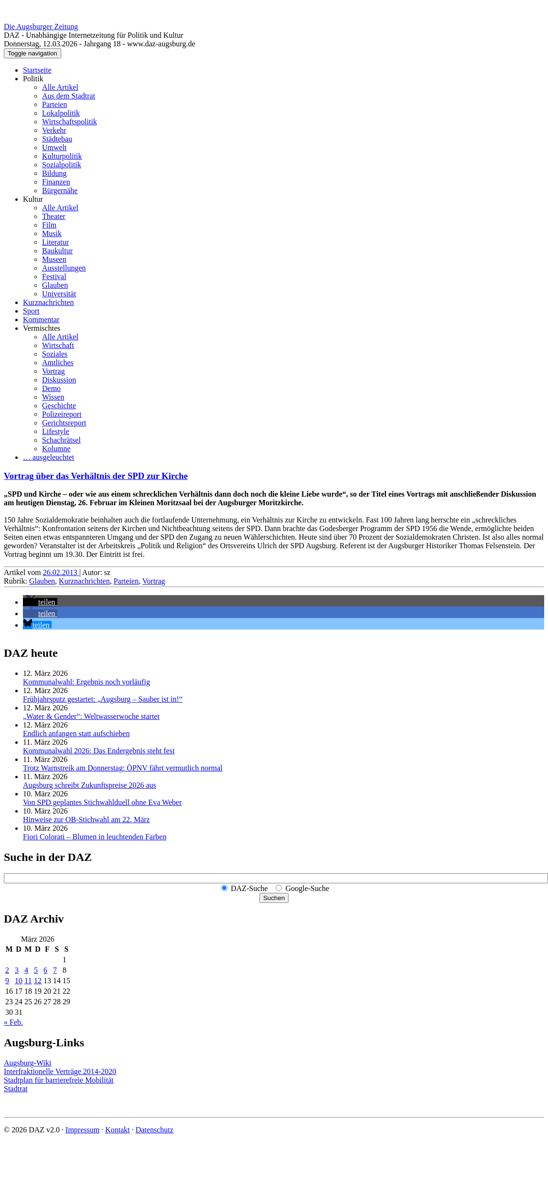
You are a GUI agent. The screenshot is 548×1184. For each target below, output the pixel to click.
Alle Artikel (60, 87)
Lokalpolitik (61, 113)
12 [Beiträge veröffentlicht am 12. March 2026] (38, 981)
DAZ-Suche (249, 888)
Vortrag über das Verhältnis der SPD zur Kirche (96, 476)
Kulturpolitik (62, 156)
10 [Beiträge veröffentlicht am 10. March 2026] (18, 981)
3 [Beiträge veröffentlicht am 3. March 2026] (17, 970)
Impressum (82, 1130)
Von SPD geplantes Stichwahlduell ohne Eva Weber (102, 802)
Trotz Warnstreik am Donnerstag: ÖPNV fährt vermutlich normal (122, 768)
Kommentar (41, 319)
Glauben (55, 285)
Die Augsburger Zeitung (41, 26)
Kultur (33, 199)
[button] (40, 602)
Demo (51, 388)
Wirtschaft (58, 345)
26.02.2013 (61, 572)
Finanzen (56, 182)
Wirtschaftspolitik (69, 122)
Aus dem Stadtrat (68, 96)
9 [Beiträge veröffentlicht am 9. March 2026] (7, 981)
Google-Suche (307, 888)
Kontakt (117, 1130)
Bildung (54, 173)
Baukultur (57, 251)
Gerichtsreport (64, 423)
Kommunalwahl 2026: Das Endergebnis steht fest (98, 751)
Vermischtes (41, 328)
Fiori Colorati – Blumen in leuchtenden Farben (94, 837)
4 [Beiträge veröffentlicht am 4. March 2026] (26, 970)
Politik (33, 79)
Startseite (37, 70)
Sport (31, 311)
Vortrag (53, 371)
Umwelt (54, 147)
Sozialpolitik (61, 165)
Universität (59, 294)
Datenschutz (154, 1130)
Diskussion (59, 380)
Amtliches (58, 362)
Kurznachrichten (48, 302)
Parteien (54, 104)
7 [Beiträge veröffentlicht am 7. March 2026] (55, 970)
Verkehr (54, 130)
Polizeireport (62, 414)
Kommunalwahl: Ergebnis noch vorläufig (86, 682)
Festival (54, 276)
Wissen (53, 397)
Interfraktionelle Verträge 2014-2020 (60, 1071)
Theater (53, 216)
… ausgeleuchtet (48, 457)
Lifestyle (55, 431)
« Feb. (13, 1022)
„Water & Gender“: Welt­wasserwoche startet (91, 716)
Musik (52, 233)
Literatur (55, 242)
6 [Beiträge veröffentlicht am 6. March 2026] (45, 970)
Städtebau (57, 139)
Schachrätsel (61, 440)
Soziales (54, 354)
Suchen (274, 898)
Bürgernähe (59, 190)
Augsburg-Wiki (28, 1063)
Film (49, 225)
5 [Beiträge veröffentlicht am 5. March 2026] (36, 970)
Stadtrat (16, 1089)
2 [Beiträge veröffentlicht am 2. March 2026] (7, 970)
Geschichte (59, 406)
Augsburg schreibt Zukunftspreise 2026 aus (89, 785)
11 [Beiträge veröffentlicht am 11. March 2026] (28, 981)
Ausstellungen (64, 268)
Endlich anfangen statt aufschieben (76, 733)
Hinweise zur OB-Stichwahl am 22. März (86, 819)
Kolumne (56, 449)
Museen (54, 259)
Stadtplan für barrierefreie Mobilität (59, 1080)
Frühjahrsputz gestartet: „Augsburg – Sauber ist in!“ (103, 699)
